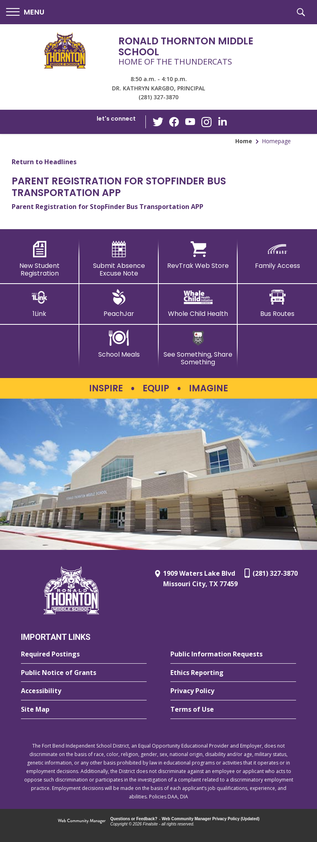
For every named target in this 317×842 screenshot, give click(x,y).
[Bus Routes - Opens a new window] (277, 303)
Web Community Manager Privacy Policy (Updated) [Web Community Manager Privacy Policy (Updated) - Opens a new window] (211, 819)
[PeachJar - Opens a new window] (119, 303)
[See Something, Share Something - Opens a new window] (198, 348)
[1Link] (39, 303)
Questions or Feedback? (133, 819)
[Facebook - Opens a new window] (174, 122)
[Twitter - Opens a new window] (158, 121)
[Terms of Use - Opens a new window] (233, 709)
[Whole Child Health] (198, 303)
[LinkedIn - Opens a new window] (222, 121)
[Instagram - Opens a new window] (206, 122)
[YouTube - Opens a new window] (190, 121)
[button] (25, 12)
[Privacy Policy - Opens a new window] (233, 691)
